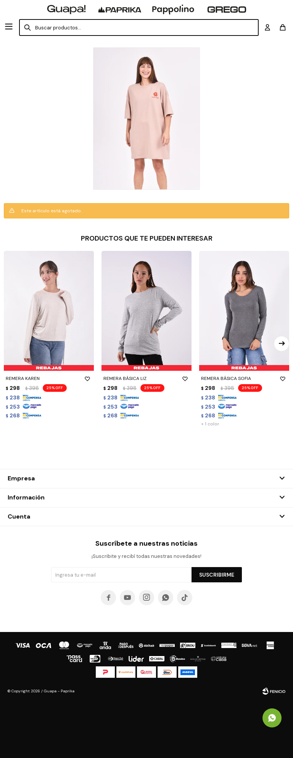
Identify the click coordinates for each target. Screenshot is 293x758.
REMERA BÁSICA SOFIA (244, 378)
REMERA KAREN (49, 378)
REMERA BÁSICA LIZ (146, 378)
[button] (281, 343)
